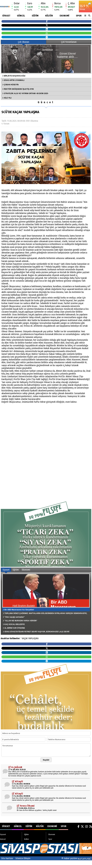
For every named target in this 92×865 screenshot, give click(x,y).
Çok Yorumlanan (68, 41)
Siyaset (6, 15)
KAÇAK (25, 638)
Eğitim (35, 15)
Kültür (49, 15)
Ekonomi (64, 15)
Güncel (21, 15)
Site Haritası (7, 858)
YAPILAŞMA (33, 638)
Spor (78, 15)
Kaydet (46, 759)
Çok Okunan (23, 41)
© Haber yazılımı (77, 858)
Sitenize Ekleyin (22, 858)
